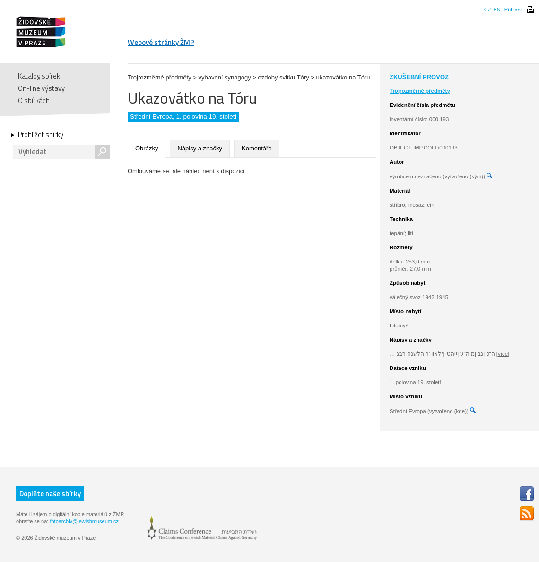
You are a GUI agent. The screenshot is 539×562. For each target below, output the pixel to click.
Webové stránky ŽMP (161, 42)
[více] (502, 354)
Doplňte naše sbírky (50, 493)
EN (496, 9)
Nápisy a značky (199, 148)
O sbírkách (34, 100)
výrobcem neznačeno (415, 176)
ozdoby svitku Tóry (283, 77)
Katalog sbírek (39, 75)
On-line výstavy (41, 88)
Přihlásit (513, 9)
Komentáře (257, 148)
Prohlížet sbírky (40, 135)
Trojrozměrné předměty (159, 77)
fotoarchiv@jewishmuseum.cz (84, 521)
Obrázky (146, 148)
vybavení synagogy (224, 77)
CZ (487, 9)
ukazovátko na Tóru (343, 77)
